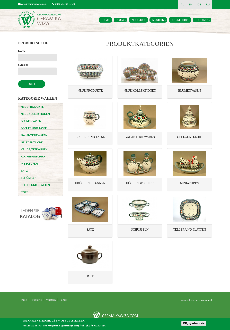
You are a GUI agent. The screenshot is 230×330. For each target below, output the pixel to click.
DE (199, 4)
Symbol (23, 64)
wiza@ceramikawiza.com (34, 3)
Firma (120, 19)
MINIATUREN (29, 163)
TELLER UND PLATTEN (35, 184)
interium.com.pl (204, 299)
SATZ (24, 170)
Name (22, 50)
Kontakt (202, 19)
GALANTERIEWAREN (34, 135)
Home (105, 19)
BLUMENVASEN (31, 120)
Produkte (138, 19)
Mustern (158, 19)
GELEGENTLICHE (32, 142)
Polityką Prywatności (93, 325)
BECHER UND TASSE (34, 128)
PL (182, 4)
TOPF (24, 192)
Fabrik (63, 299)
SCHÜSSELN (29, 177)
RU (208, 4)
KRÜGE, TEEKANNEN (34, 149)
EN (190, 4)
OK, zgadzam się (194, 323)
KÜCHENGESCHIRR (33, 156)
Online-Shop (180, 19)
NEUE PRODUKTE (32, 106)
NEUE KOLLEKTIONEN (35, 113)
